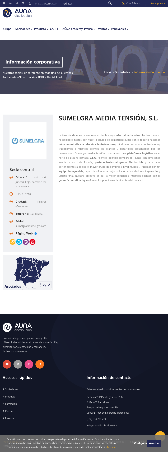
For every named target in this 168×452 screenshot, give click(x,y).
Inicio (107, 72)
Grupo (7, 29)
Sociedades (22, 29)
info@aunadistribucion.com (102, 426)
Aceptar (154, 443)
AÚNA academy (72, 29)
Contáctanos (131, 3)
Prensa (88, 29)
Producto (40, 29)
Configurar (140, 443)
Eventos (102, 29)
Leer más (111, 447)
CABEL (54, 29)
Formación (11, 404)
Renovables (118, 29)
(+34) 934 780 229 (96, 419)
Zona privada (158, 3)
